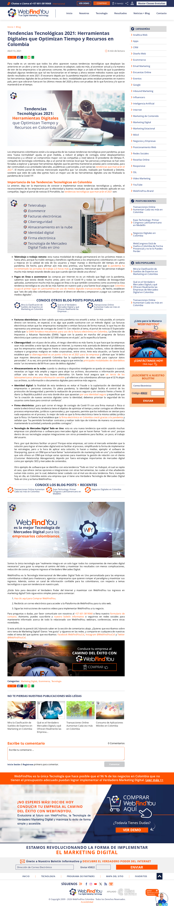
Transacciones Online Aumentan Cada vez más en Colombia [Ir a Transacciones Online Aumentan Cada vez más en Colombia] (107, 306)
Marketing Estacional (144, 128)
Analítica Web (140, 34)
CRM (135, 47)
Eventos (137, 78)
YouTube (137, 184)
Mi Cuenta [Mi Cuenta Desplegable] (132, 3)
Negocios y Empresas (144, 141)
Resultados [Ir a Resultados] (120, 13)
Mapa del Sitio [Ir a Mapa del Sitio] (114, 876)
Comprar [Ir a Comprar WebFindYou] (87, 813)
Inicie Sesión (13, 764)
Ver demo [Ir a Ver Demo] (132, 830)
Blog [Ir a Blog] (18, 27)
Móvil (136, 134)
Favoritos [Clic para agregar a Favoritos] (141, 876)
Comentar (114, 764)
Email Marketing (141, 66)
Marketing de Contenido (146, 116)
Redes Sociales (141, 153)
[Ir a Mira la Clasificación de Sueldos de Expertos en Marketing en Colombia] (21, 710)
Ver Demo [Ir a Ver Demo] (84, 3)
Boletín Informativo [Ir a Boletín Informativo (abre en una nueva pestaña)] (111, 884)
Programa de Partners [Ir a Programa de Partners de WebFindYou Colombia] (81, 876)
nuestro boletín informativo (69, 616)
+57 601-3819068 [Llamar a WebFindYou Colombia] (41, 3)
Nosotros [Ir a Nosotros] (84, 13)
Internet (137, 109)
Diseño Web (139, 53)
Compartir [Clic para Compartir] (127, 3)
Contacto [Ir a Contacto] (161, 13)
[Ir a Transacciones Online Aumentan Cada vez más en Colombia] (80, 710)
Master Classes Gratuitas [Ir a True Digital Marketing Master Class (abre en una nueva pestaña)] (151, 3)
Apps (135, 41)
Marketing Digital (29, 681)
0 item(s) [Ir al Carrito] (119, 3)
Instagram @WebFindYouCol (100, 634)
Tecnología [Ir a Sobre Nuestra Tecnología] (102, 13)
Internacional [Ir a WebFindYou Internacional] (59, 3)
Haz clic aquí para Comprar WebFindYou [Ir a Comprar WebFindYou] (34, 598)
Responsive (139, 165)
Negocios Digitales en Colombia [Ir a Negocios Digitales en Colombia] (106, 489)
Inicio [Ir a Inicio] (69, 13)
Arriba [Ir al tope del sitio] (159, 876)
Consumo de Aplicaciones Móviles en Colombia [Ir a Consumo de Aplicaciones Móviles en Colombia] (109, 724)
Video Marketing (141, 178)
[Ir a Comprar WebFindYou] (101, 3)
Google (137, 84)
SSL (135, 172)
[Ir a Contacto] (148, 340)
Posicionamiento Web (144, 147)
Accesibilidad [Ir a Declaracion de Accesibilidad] (87, 902)
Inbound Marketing (143, 91)
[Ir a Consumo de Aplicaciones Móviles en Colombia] (110, 710)
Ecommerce (44, 681)
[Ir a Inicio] (29, 13)
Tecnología (56, 681)
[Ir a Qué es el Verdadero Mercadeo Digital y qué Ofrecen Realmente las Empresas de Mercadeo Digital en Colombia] (51, 710)
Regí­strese (28, 764)
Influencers (139, 97)
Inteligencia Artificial (143, 103)
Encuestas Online (142, 72)
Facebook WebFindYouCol (71, 634)
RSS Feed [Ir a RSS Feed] (106, 884)
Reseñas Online (141, 159)
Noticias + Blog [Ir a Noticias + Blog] (141, 13)
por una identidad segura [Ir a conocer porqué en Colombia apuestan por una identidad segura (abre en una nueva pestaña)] (93, 394)
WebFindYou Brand (143, 190)
